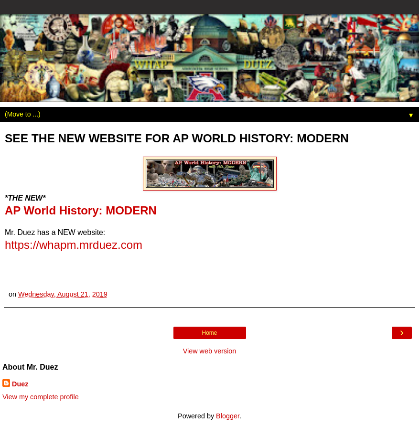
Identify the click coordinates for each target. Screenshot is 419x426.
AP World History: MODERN (81, 210)
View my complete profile (40, 397)
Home (209, 333)
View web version (209, 351)
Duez (20, 384)
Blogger (227, 416)
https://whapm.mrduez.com (73, 244)
